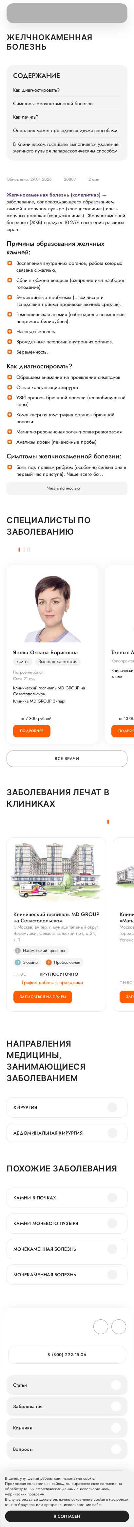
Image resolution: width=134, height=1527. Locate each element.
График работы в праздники (48, 982)
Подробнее (32, 730)
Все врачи (67, 758)
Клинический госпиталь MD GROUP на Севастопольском (49, 691)
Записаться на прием (43, 996)
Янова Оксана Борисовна (45, 652)
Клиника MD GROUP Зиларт (39, 701)
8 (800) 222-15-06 (67, 1355)
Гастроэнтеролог (28, 672)
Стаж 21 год (24, 679)
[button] (19, 549)
